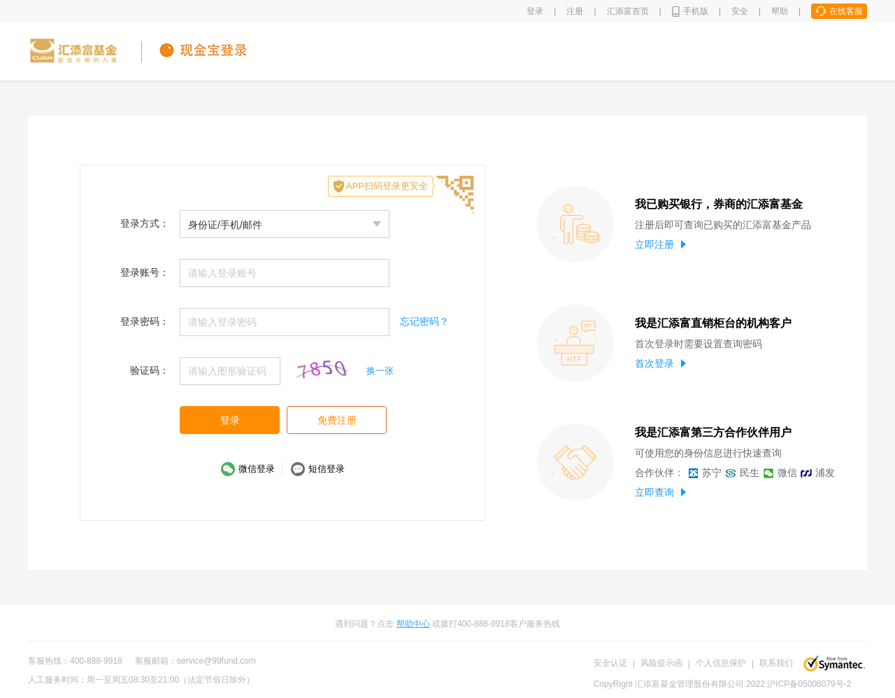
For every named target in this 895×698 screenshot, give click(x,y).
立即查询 (660, 492)
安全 (739, 11)
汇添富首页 (628, 11)
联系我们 (776, 663)
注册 (574, 11)
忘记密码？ (424, 321)
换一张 (380, 370)
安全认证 (610, 663)
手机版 (695, 11)
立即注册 (660, 244)
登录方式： (144, 223)
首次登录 (660, 363)
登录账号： (144, 272)
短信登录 (326, 468)
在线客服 (846, 11)
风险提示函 (661, 663)
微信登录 (256, 468)
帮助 (779, 11)
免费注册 (337, 420)
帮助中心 (413, 624)
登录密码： (144, 321)
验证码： (149, 370)
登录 (535, 11)
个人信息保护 (721, 663)
